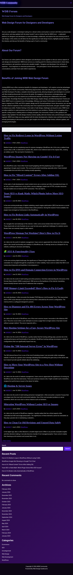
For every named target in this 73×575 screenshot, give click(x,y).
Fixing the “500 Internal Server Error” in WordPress (31, 346)
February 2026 (6, 489)
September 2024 (7, 517)
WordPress (24, 143)
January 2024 (6, 536)
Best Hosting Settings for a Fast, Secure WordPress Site (32, 328)
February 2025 (6, 505)
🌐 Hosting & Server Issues (18, 386)
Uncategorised (6, 551)
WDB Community (8, 3)
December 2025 (7, 495)
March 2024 (5, 530)
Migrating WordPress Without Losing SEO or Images (31, 404)
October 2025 (6, 501)
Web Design (5, 554)
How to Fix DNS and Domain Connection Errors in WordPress (35, 270)
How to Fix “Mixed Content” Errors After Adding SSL (31, 175)
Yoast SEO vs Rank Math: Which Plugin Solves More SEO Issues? (22, 468)
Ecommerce (5, 544)
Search (4, 445)
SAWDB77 (9, 143)
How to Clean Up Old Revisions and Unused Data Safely (32, 422)
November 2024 (7, 514)
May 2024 (5, 523)
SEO (3, 548)
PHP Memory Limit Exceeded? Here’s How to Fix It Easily (33, 288)
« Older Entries (6, 441)
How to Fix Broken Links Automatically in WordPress (31, 214)
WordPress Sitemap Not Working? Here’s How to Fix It (32, 233)
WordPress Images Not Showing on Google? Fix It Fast (32, 156)
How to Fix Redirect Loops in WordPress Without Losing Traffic (21, 458)
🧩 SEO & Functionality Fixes (19, 251)
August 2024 (6, 520)
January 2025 (6, 508)
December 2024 (7, 511)
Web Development (7, 557)
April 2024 (5, 526)
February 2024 (6, 533)
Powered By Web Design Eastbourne (36, 569)
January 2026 (6, 492)
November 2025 (7, 498)
